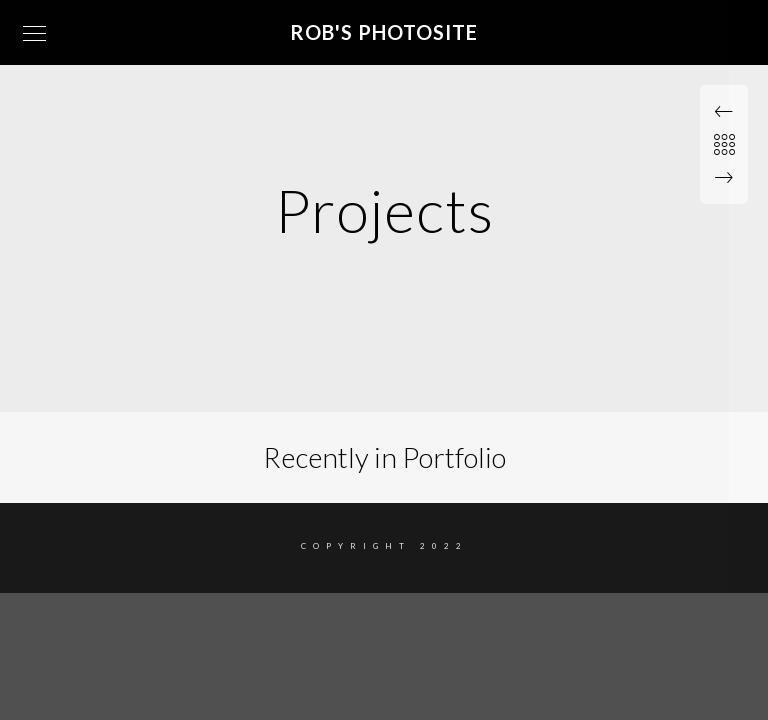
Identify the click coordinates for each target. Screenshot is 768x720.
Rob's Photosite (384, 32)
